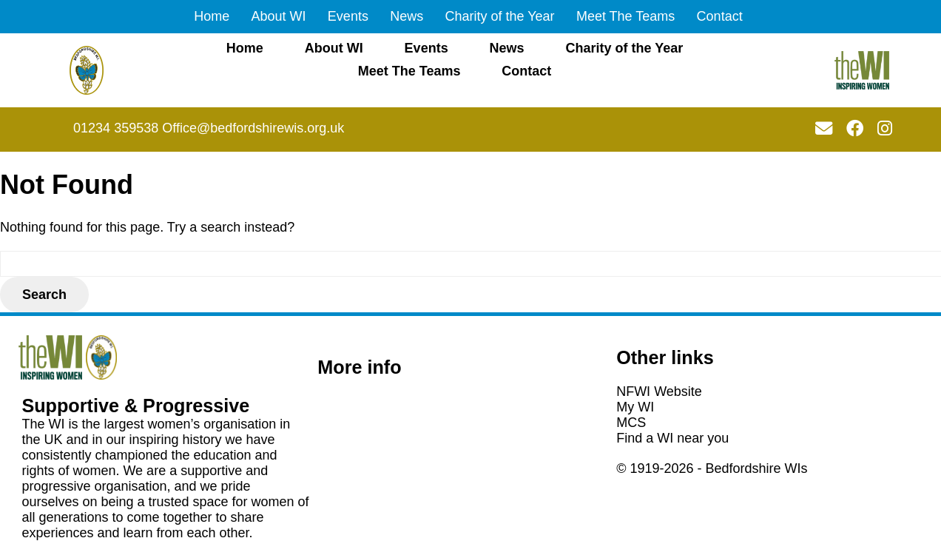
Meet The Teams (625, 16)
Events (348, 16)
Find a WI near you (672, 438)
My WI (635, 407)
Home (211, 16)
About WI (279, 16)
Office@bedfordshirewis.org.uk (253, 128)
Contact (720, 16)
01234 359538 (115, 128)
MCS (631, 422)
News (406, 16)
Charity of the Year (500, 16)
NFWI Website (659, 391)
